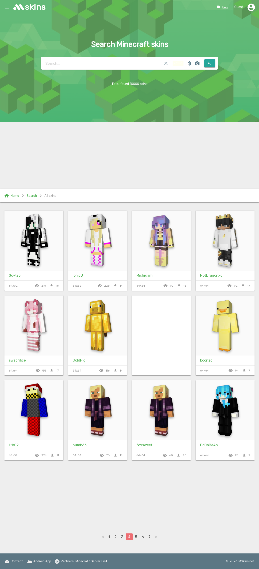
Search (32, 196)
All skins (50, 196)
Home (11, 195)
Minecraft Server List (91, 561)
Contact (13, 561)
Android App (39, 561)
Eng (222, 7)
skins (35, 7)
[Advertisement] (129, 156)
